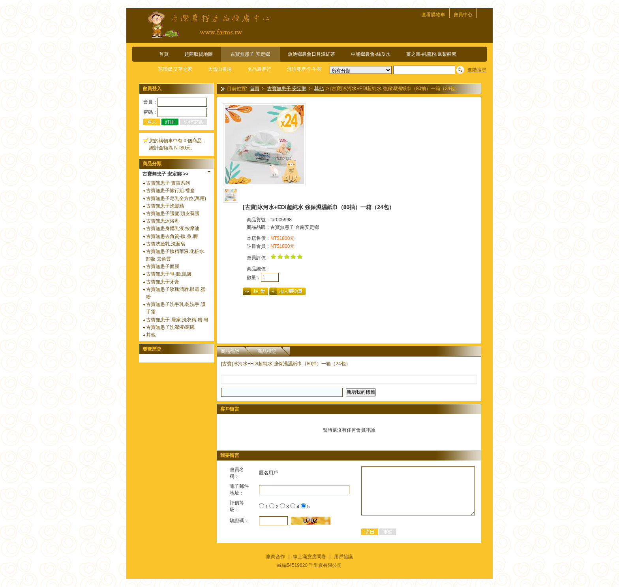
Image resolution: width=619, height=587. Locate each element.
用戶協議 (343, 556)
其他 (151, 335)
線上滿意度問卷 (309, 556)
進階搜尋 (476, 70)
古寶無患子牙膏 (162, 282)
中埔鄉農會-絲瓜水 (370, 54)
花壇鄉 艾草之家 (175, 69)
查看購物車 (433, 14)
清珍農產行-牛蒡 (304, 69)
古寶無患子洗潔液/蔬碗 (170, 327)
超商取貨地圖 (198, 54)
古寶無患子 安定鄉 (250, 54)
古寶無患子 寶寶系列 (168, 183)
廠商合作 (275, 556)
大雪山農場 (220, 69)
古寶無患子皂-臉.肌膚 (168, 274)
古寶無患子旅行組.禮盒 (170, 190)
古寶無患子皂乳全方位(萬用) (176, 198)
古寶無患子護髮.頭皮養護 (172, 213)
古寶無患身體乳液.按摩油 (172, 228)
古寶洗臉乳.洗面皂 (165, 244)
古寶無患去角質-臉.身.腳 (172, 236)
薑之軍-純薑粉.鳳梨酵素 (431, 54)
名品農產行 (259, 69)
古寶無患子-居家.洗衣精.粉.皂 (177, 320)
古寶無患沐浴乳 (162, 221)
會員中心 (463, 14)
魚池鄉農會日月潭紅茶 (311, 54)
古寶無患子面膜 (162, 266)
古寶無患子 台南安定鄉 (294, 227)
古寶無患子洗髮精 (165, 206)
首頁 (164, 54)
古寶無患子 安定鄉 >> (166, 174)
